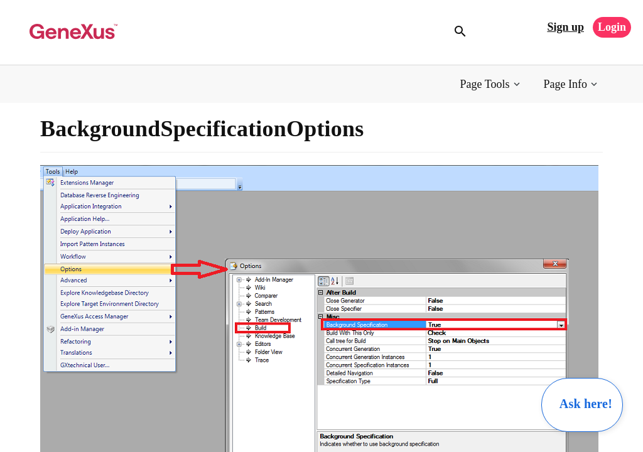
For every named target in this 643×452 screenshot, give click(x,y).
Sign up (565, 27)
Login (612, 27)
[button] (491, 84)
